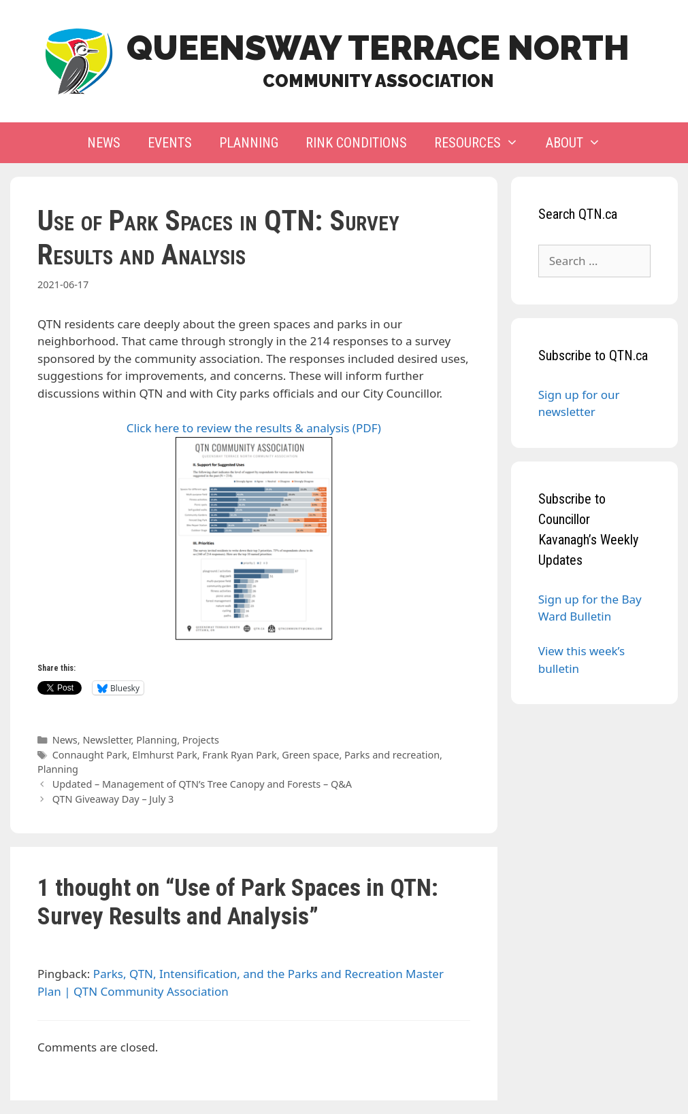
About (580, 142)
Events (170, 143)
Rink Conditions (356, 143)
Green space (310, 754)
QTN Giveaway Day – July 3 (113, 799)
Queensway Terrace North (378, 48)
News (103, 143)
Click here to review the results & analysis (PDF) (254, 530)
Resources (483, 142)
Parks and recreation (392, 754)
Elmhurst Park (164, 754)
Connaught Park (89, 754)
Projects (200, 739)
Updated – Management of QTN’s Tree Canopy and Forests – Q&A (202, 784)
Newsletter (106, 739)
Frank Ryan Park (239, 754)
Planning (248, 143)
